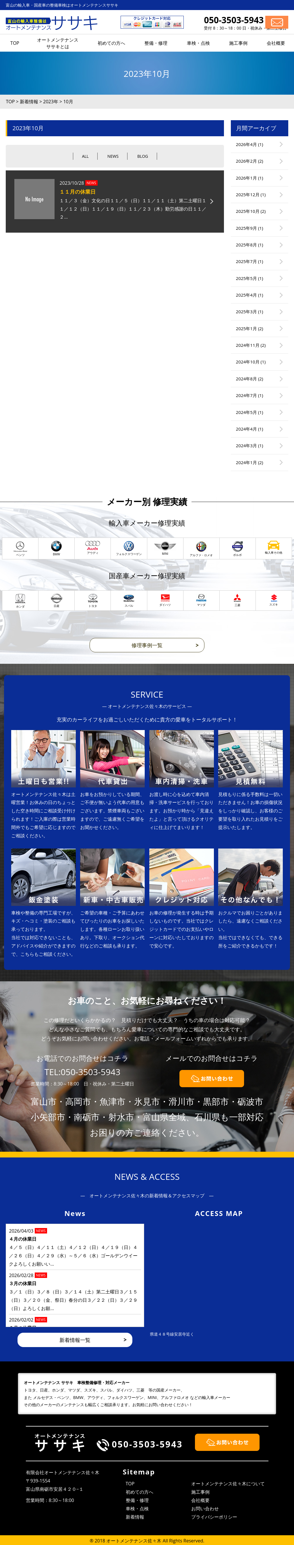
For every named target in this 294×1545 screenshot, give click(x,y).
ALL (85, 156)
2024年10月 (248, 362)
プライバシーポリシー (214, 1517)
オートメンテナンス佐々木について (228, 1483)
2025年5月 (246, 278)
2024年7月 (246, 395)
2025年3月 (246, 311)
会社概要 (200, 1500)
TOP (130, 1483)
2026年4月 (246, 144)
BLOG (142, 156)
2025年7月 (246, 261)
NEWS (113, 156)
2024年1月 (246, 462)
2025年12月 (248, 194)
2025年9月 (246, 228)
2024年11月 (248, 345)
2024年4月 (246, 429)
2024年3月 (246, 445)
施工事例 (200, 1492)
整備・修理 (137, 1500)
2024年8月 (246, 379)
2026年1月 (246, 178)
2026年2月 (246, 161)
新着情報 (135, 1517)
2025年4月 (246, 295)
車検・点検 (137, 1508)
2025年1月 (246, 328)
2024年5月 (246, 412)
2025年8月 (246, 245)
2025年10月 (248, 211)
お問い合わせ (205, 1508)
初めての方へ (139, 1492)
